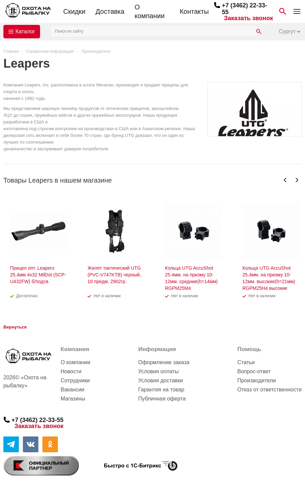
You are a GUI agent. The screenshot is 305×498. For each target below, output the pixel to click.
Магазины (73, 398)
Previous (285, 180)
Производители (256, 380)
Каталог (25, 31)
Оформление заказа (163, 362)
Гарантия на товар (161, 389)
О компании (150, 11)
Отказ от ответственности (269, 389)
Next (297, 180)
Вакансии (72, 389)
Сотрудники (75, 380)
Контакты (194, 11)
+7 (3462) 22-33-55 (37, 419)
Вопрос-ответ (254, 371)
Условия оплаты (158, 371)
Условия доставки (160, 380)
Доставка (110, 11)
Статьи (246, 362)
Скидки (74, 11)
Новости (71, 371)
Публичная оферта (161, 398)
